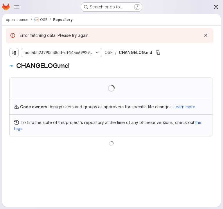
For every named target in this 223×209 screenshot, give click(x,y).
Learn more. (185, 106)
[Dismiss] (205, 35)
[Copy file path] (158, 52)
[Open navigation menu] (16, 7)
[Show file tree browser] (14, 52)
